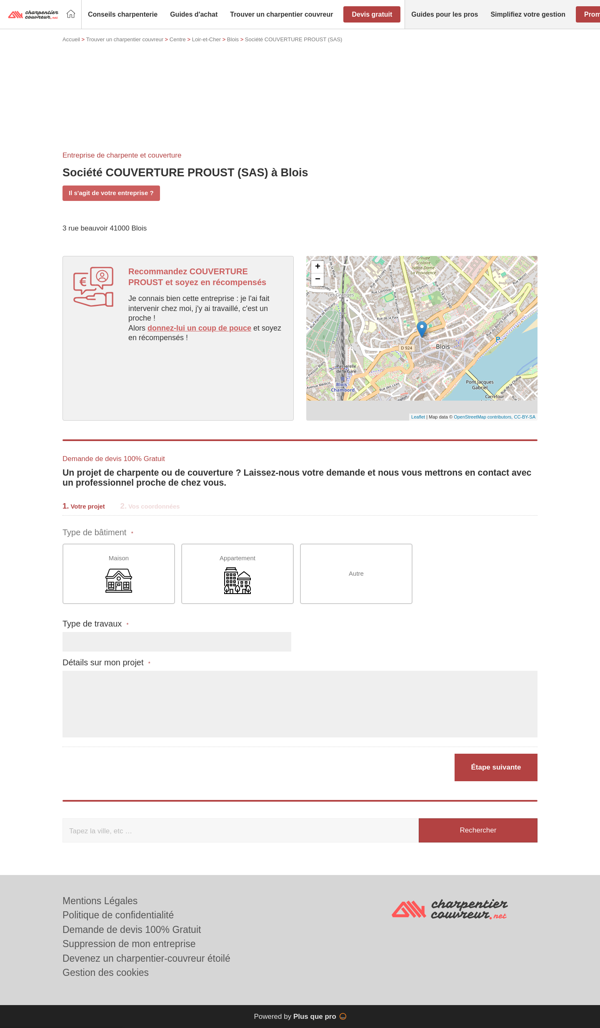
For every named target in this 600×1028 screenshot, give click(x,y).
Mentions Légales (100, 900)
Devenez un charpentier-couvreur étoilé (146, 958)
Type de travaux (95, 624)
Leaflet (418, 416)
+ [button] (317, 267)
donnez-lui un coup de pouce (199, 328)
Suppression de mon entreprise (129, 943)
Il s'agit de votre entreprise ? (111, 192)
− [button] (317, 279)
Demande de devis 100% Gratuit (131, 929)
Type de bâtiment (97, 532)
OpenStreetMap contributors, (484, 416)
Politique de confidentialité (118, 915)
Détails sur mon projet (106, 662)
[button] (123, 15)
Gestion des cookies (105, 972)
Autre (356, 573)
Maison (118, 574)
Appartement (237, 574)
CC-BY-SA (524, 416)
